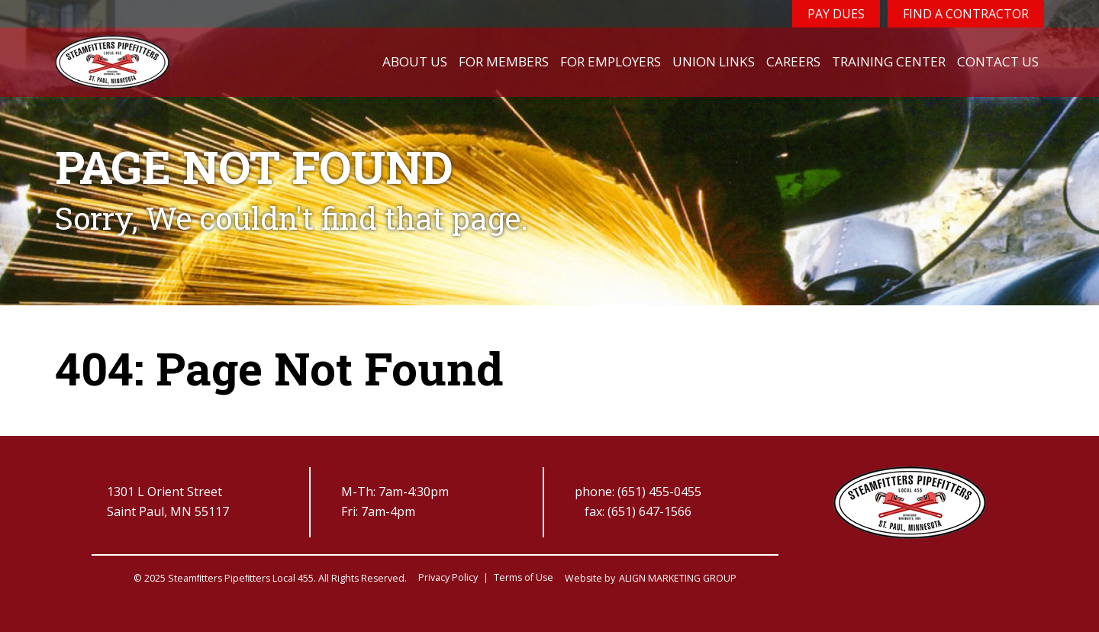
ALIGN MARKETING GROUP (677, 578)
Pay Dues (836, 13)
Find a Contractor (966, 13)
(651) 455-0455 (659, 491)
